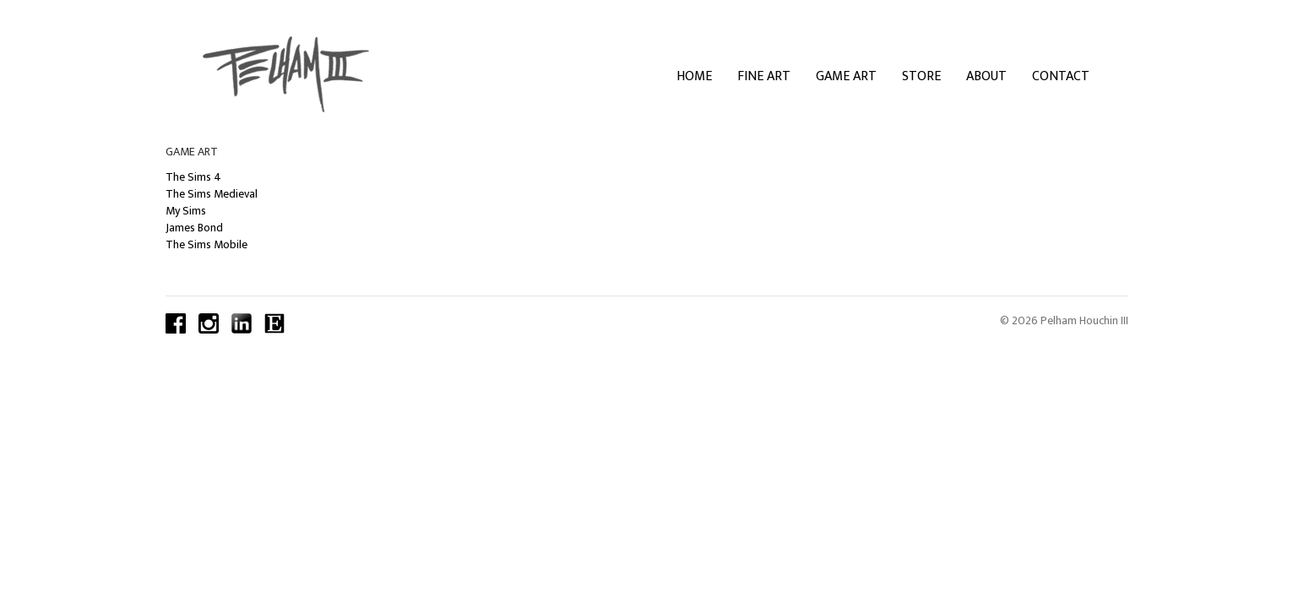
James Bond (194, 227)
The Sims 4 (193, 177)
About (986, 76)
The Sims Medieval (212, 194)
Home (694, 76)
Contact (1060, 76)
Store (921, 76)
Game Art (846, 76)
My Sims (186, 210)
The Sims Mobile (206, 244)
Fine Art (763, 76)
